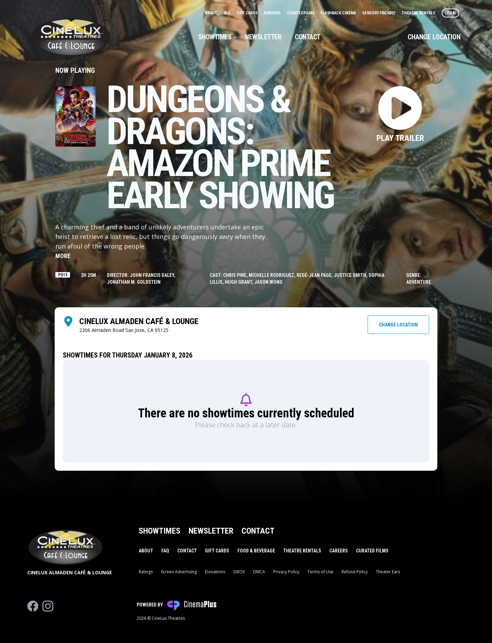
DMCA (259, 572)
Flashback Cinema (338, 13)
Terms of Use (320, 572)
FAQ (227, 13)
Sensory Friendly (379, 13)
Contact (307, 37)
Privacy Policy (286, 572)
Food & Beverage (256, 550)
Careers (338, 550)
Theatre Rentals (418, 13)
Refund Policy (355, 572)
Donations (215, 572)
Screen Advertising (179, 572)
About (211, 13)
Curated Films (301, 13)
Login (450, 13)
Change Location (434, 37)
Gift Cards (247, 13)
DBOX (239, 572)
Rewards (273, 13)
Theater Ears (388, 572)
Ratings (146, 572)
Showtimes (215, 37)
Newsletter (263, 37)
